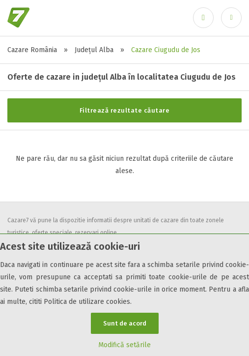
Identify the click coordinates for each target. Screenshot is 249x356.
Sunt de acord (124, 323)
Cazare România (32, 50)
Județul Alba (94, 50)
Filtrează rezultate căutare (125, 110)
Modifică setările (124, 345)
